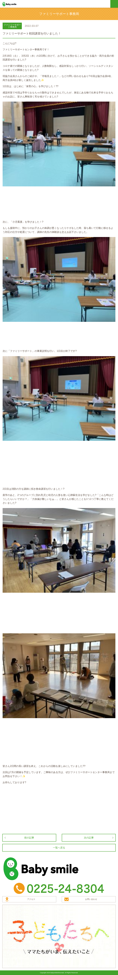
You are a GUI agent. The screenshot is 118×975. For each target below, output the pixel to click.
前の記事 (29, 837)
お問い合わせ (91, 899)
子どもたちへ (59, 936)
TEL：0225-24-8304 (59, 888)
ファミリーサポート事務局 (12, 26)
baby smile (12, 4)
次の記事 (89, 837)
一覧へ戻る (59, 847)
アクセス (31, 899)
